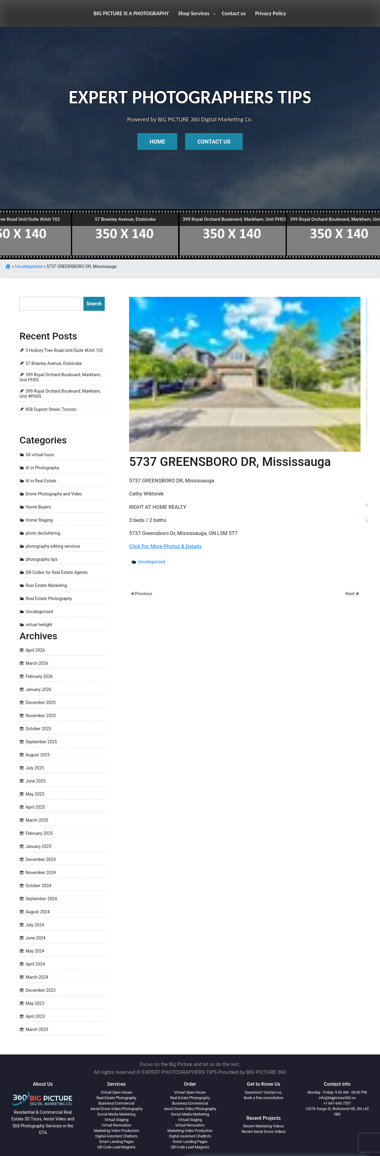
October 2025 (38, 728)
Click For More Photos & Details (152, 539)
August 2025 (38, 754)
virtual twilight (39, 624)
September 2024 (41, 898)
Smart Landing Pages (116, 1142)
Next (350, 594)
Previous (143, 594)
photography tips (42, 559)
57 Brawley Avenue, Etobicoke (54, 363)
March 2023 (37, 1029)
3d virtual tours (40, 454)
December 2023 (41, 990)
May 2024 (35, 951)
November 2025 (41, 715)
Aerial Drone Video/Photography (116, 1109)
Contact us (234, 13)
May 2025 (35, 794)
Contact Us (213, 141)
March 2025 (37, 820)
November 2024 (41, 872)
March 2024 (37, 977)
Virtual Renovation (117, 1125)
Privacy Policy (270, 13)
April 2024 (35, 964)
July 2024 (35, 924)
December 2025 (41, 702)
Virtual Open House (116, 1092)
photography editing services (53, 546)
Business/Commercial (116, 1103)
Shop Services (193, 13)
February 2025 (39, 833)
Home (157, 141)
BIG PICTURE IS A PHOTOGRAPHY (131, 13)
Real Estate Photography (49, 598)
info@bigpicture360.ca (337, 1098)
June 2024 (36, 938)
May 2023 (35, 1003)
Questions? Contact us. (263, 1092)
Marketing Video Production (116, 1131)
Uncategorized (29, 266)
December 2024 (41, 859)
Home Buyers (38, 507)
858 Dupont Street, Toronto (51, 409)
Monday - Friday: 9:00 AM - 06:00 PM (337, 1092)
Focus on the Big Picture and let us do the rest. (190, 1064)
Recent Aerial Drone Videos (263, 1132)
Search (94, 304)
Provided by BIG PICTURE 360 (252, 1072)
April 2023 (35, 1016)
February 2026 (39, 676)
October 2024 (38, 885)
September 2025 (41, 741)
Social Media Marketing (116, 1114)
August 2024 (38, 911)
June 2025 (36, 781)
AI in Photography (42, 467)
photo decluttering (43, 533)
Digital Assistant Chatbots (116, 1136)
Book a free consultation (263, 1098)
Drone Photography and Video (54, 493)
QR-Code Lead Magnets (116, 1147)
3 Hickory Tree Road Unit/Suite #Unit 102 (64, 350)
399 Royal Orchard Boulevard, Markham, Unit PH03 (60, 378)
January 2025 (38, 846)
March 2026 (37, 663)
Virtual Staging (116, 1120)
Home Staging (39, 520)
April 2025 (35, 807)
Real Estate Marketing (46, 585)
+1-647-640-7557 (337, 1103)
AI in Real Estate (41, 480)
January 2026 (38, 689)
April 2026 (35, 650)
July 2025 (35, 767)
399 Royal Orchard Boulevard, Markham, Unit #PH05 (60, 394)
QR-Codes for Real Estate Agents (57, 572)
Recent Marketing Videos (263, 1126)
